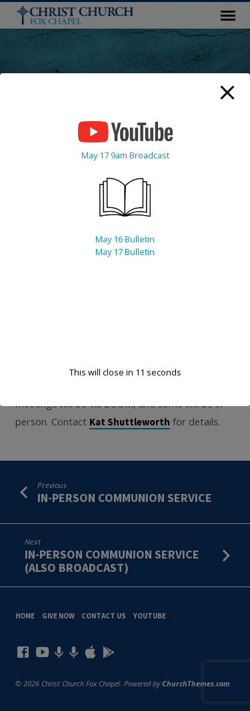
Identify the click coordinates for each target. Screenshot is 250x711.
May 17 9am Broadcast (125, 155)
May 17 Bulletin (125, 252)
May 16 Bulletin (125, 239)
